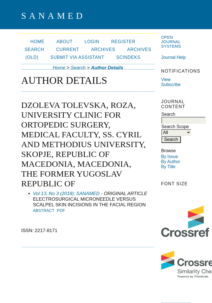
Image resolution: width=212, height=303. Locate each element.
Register (123, 41)
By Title (168, 166)
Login (92, 41)
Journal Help (173, 57)
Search (34, 49)
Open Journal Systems (171, 41)
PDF (61, 210)
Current (67, 49)
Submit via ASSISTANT (77, 57)
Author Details (107, 67)
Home (37, 41)
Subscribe (171, 84)
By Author (170, 161)
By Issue (169, 156)
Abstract (43, 210)
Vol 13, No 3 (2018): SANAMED (66, 193)
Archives (103, 49)
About (64, 41)
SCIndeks (128, 57)
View (166, 79)
